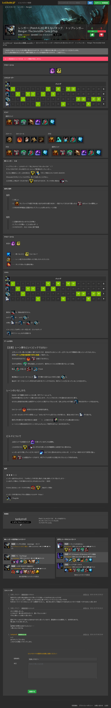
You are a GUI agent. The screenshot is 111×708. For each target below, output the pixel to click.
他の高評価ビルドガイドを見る (29, 574)
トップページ (7, 43)
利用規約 (74, 703)
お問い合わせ (99, 703)
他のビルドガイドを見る (82, 573)
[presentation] (44, 682)
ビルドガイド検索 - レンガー (23, 43)
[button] (92, 35)
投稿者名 (16, 656)
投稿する (32, 689)
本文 (15, 661)
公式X (106, 703)
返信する (86, 592)
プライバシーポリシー (86, 703)
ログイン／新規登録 (101, 3)
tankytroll (26, 35)
